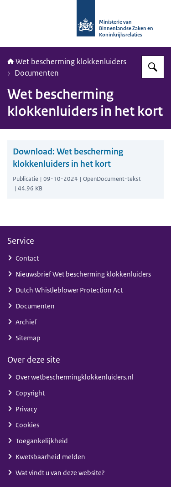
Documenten (37, 73)
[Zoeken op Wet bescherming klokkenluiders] (153, 67)
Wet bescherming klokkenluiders (66, 61)
